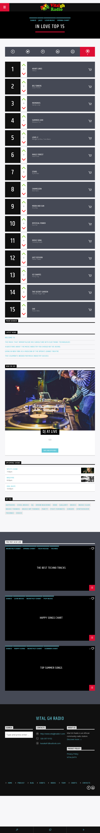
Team (63, 783)
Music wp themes (30, 509)
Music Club (84, 505)
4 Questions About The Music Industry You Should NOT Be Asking (32, 346)
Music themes (13, 509)
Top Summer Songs (51, 668)
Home (10, 783)
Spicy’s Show (12, 469)
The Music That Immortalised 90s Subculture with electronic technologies (37, 342)
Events (42, 783)
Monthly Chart (13, 548)
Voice (19, 513)
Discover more (74, 739)
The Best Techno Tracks (51, 568)
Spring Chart (63, 20)
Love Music (50, 20)
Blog (32, 783)
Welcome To (10, 337)
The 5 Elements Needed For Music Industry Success (27, 356)
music (73, 505)
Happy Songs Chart (51, 618)
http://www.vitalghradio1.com (52, 734)
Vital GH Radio (50, 719)
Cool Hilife (11, 486)
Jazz (40, 20)
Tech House (43, 548)
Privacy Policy (72, 754)
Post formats (57, 509)
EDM (55, 505)
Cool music (23, 505)
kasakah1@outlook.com (50, 743)
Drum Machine (43, 505)
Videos (53, 783)
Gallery (64, 505)
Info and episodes (49, 450)
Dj (32, 505)
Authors (10, 505)
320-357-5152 (46, 738)
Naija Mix (10, 477)
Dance (33, 20)
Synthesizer (83, 509)
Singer (70, 509)
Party (45, 509)
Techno (10, 513)
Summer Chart (51, 648)
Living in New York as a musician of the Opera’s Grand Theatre (32, 351)
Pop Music (48, 598)
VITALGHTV (72, 757)
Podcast (21, 783)
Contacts (86, 783)
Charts (74, 783)
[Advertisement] (50, 1)
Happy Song (19, 648)
